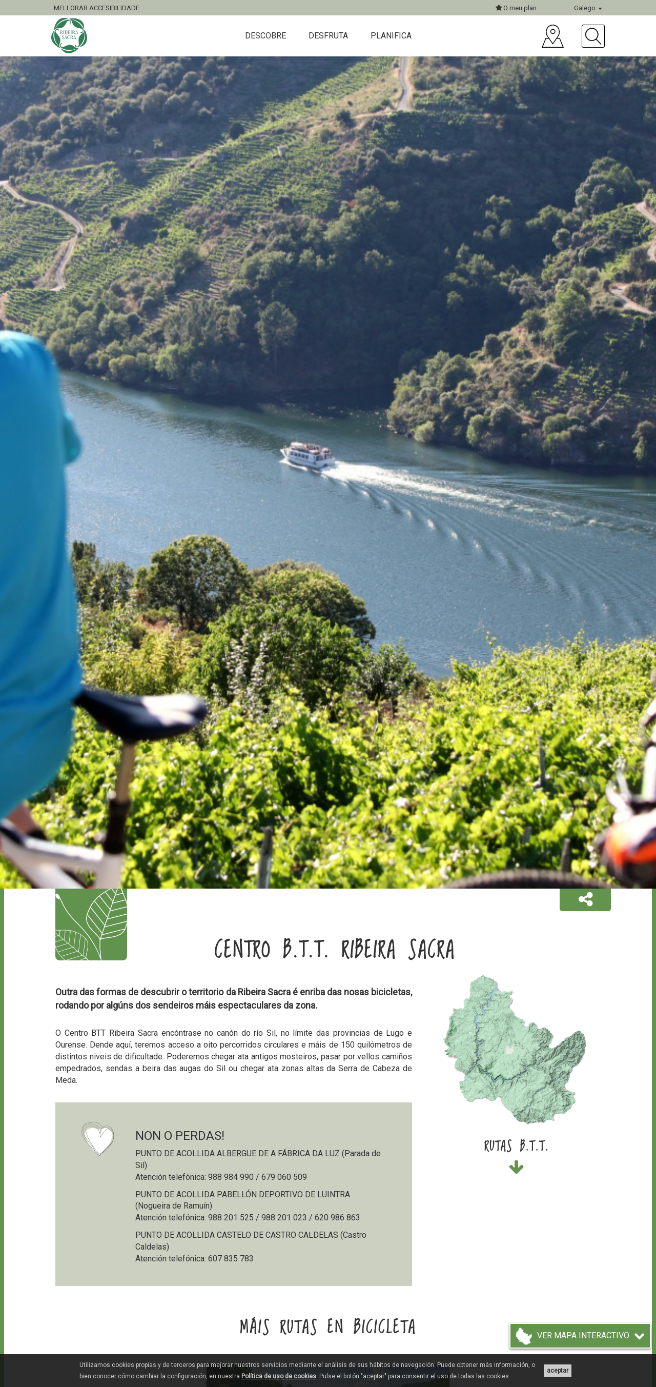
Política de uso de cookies (278, 1376)
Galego (588, 8)
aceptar (557, 1370)
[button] (585, 900)
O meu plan (516, 8)
